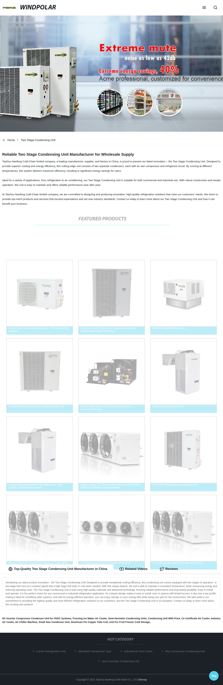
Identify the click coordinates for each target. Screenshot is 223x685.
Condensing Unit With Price (164, 618)
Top (214, 675)
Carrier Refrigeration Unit (52, 651)
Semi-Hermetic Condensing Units (127, 618)
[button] (204, 7)
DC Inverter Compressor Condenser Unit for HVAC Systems (36, 618)
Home (11, 140)
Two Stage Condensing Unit (38, 140)
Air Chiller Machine (26, 622)
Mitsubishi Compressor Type (96, 651)
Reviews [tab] (169, 569)
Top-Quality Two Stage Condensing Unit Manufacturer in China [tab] (57, 569)
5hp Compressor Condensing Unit (186, 651)
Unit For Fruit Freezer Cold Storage (129, 622)
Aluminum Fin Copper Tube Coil (89, 622)
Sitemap (142, 679)
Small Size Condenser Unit (54, 622)
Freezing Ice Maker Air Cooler (90, 618)
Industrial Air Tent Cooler (139, 651)
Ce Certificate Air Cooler (196, 618)
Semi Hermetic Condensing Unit (121, 661)
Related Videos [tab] (134, 569)
